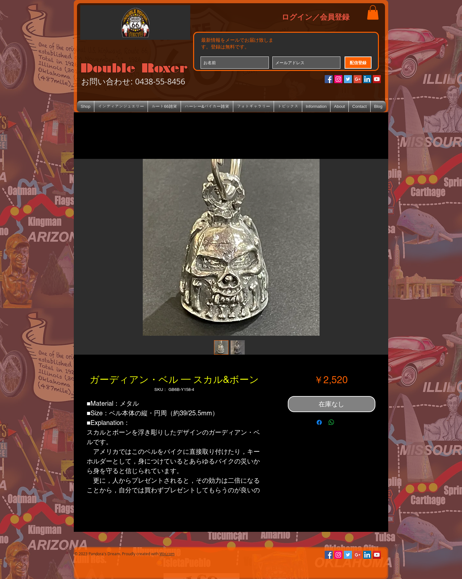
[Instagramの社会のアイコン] (338, 79)
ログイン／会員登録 (315, 17)
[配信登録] (358, 62)
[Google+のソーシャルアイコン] (358, 79)
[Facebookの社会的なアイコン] (329, 79)
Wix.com (167, 553)
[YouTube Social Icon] (377, 79)
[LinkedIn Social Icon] (367, 79)
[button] (373, 12)
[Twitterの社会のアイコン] (348, 79)
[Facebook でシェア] (319, 422)
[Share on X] (343, 422)
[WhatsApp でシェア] (331, 422)
